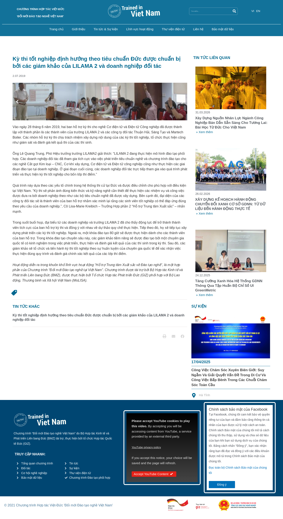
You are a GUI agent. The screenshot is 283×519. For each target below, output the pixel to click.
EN (258, 11)
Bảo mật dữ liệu (223, 29)
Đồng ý (222, 486)
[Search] (234, 11)
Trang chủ (56, 29)
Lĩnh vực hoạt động (139, 29)
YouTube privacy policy (148, 448)
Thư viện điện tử (173, 29)
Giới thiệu (78, 29)
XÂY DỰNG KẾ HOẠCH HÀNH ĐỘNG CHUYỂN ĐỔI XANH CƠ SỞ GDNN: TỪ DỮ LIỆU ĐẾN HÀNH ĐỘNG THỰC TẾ (230, 205)
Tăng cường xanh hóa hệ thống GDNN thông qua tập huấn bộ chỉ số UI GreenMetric (228, 287)
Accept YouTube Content (154, 475)
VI (252, 11)
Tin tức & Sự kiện (105, 29)
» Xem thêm (204, 132)
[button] (17, 102)
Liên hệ (198, 29)
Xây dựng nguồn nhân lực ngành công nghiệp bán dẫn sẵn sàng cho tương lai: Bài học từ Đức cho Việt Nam (231, 123)
